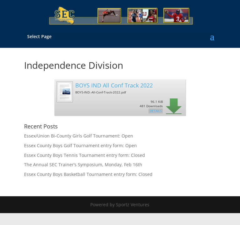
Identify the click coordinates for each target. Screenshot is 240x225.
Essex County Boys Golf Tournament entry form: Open (80, 145)
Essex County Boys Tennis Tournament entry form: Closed (84, 155)
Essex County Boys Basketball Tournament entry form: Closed (88, 174)
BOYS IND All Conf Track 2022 (114, 85)
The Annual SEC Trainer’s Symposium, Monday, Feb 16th (83, 165)
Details (156, 111)
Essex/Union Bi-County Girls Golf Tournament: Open (78, 136)
